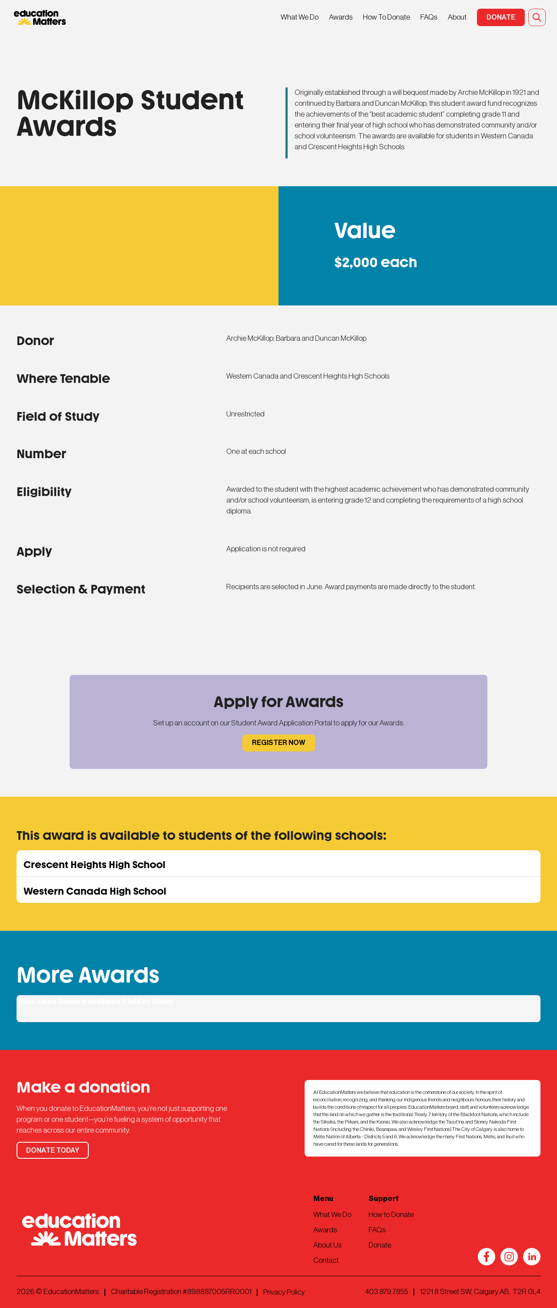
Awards (340, 17)
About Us (327, 1245)
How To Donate (386, 17)
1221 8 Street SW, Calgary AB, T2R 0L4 (480, 1291)
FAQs (428, 17)
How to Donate (391, 1214)
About (457, 17)
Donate (380, 1245)
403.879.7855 (386, 1291)
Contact (326, 1260)
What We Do (300, 17)
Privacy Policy (284, 1292)
